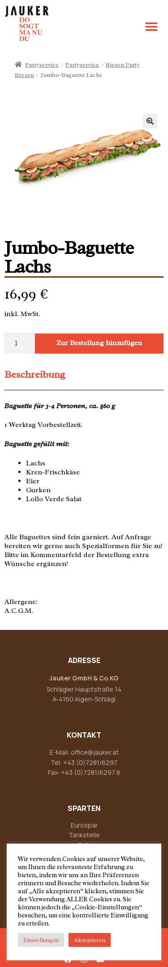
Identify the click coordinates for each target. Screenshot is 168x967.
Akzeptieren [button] (89, 940)
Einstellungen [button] (41, 940)
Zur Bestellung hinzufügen (99, 342)
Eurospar (84, 825)
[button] (151, 27)
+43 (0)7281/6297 (90, 762)
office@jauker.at (95, 752)
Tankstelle (84, 835)
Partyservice (42, 64)
